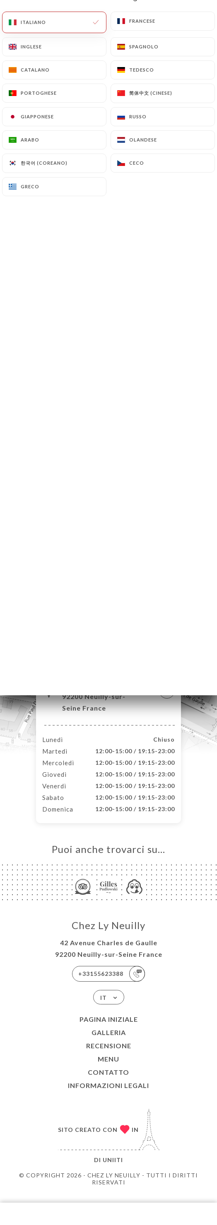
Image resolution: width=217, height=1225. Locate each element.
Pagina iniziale (109, 1028)
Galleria (109, 1041)
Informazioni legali (108, 1094)
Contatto (108, 1081)
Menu (108, 1067)
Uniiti (113, 1168)
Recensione (108, 1054)
